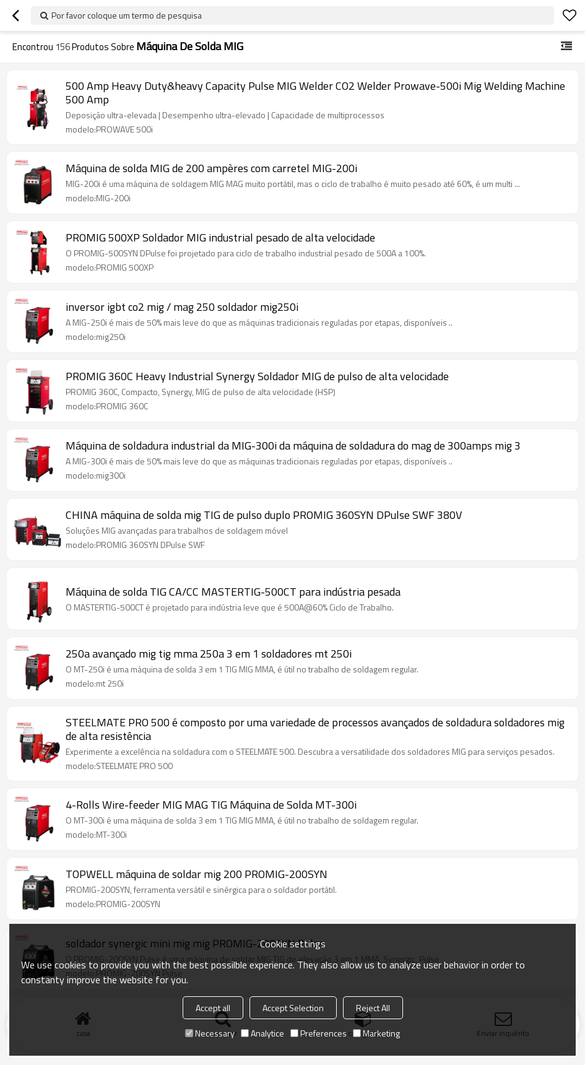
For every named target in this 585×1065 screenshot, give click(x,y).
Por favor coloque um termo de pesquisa (126, 15)
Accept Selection (293, 1007)
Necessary (210, 1033)
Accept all (213, 1007)
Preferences (318, 1033)
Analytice (262, 1033)
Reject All (373, 1007)
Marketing (376, 1033)
